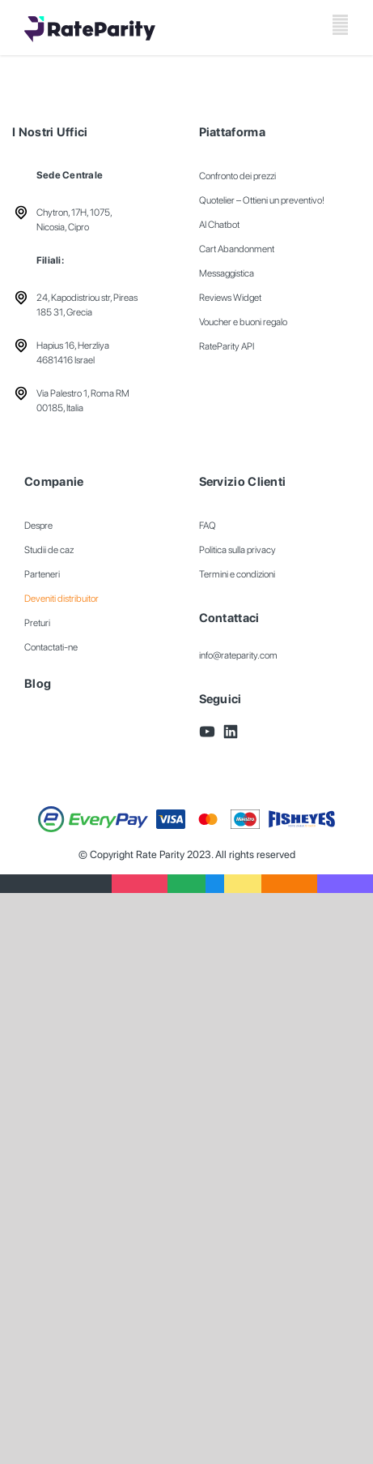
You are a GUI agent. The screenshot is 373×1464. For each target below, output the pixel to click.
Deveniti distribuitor (61, 598)
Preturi (37, 623)
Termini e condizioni (237, 574)
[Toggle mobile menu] (340, 24)
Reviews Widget (230, 297)
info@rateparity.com (238, 655)
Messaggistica (226, 273)
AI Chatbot (219, 224)
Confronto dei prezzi (237, 176)
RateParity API (226, 346)
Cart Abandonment (236, 249)
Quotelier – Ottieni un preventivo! (261, 200)
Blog (37, 683)
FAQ (207, 525)
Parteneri (42, 574)
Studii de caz (49, 550)
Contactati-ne (51, 647)
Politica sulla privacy (237, 550)
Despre (38, 525)
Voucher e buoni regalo (243, 322)
